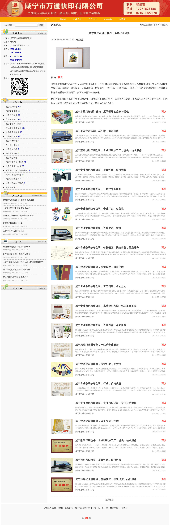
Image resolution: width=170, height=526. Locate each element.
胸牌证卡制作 (11, 153)
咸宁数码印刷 (11, 115)
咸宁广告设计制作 (13, 166)
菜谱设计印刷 (11, 136)
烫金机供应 (10, 187)
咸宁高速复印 (11, 158)
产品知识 (93, 19)
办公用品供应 (11, 145)
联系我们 (123, 19)
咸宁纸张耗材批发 (13, 124)
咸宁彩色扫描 (11, 149)
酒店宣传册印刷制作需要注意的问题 (18, 200)
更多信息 (109, 500)
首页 (47, 19)
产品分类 (77, 19)
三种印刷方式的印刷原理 (13, 231)
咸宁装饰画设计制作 (14, 162)
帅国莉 (125, 508)
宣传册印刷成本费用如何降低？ (16, 247)
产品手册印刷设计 (13, 128)
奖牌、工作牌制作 (13, 175)
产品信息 (62, 19)
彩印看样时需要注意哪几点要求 (16, 254)
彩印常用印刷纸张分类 (12, 223)
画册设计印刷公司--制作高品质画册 (18, 216)
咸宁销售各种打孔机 (14, 183)
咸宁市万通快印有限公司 (84, 122)
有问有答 (108, 19)
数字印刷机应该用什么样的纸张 (16, 270)
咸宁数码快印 (11, 107)
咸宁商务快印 (11, 141)
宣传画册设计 (11, 119)
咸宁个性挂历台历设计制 (16, 170)
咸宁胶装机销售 (12, 179)
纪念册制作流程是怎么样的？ (15, 277)
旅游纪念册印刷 (12, 132)
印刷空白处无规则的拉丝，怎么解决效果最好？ (23, 262)
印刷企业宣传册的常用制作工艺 (16, 208)
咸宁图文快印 (11, 111)
